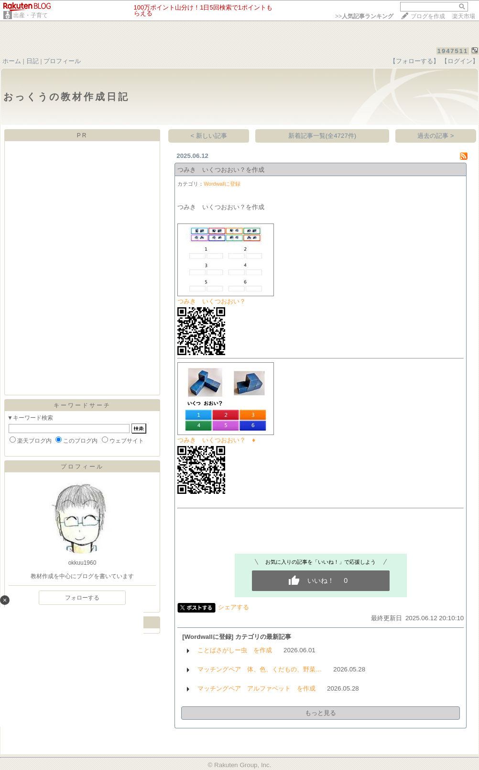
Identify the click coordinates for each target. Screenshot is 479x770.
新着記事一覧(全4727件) (322, 135)
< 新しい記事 (209, 135)
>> (364, 16)
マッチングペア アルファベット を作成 (256, 688)
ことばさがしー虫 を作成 (234, 650)
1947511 (452, 51)
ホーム (11, 61)
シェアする (233, 607)
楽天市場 (463, 16)
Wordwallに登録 (222, 184)
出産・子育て (30, 15)
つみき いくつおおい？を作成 (220, 169)
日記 (32, 61)
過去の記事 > (435, 135)
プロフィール (62, 61)
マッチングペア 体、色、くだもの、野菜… (259, 669)
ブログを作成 (428, 16)
